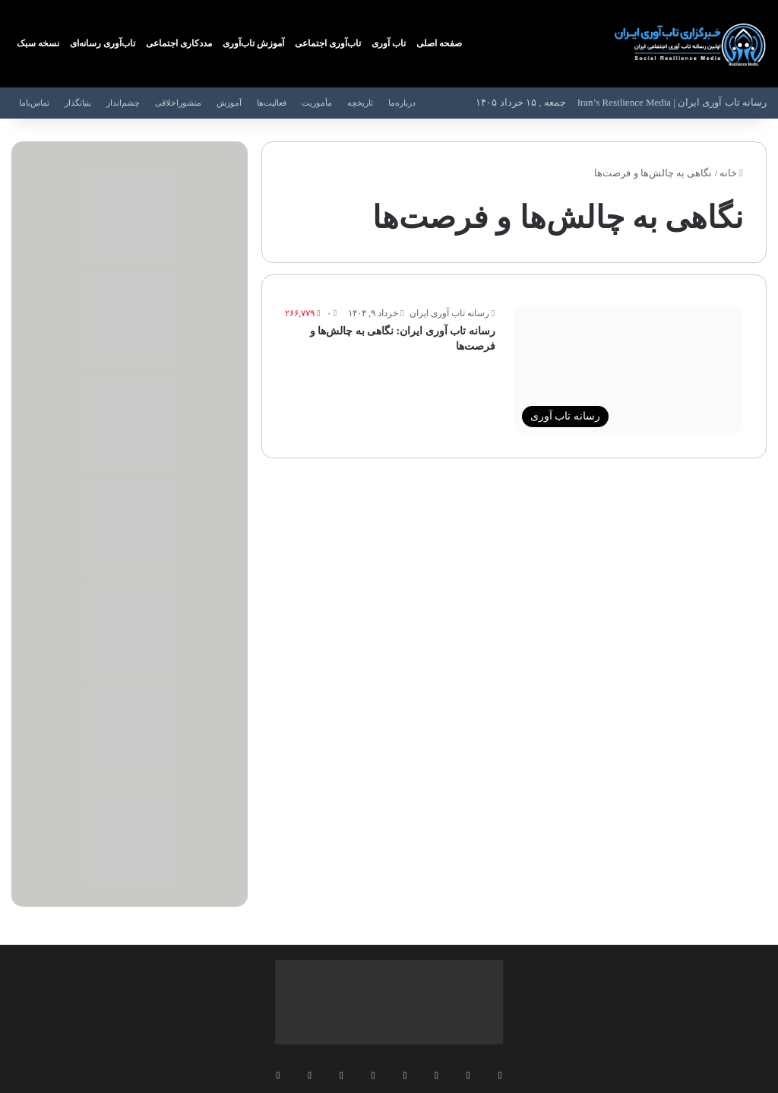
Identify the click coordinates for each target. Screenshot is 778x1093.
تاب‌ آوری (389, 43)
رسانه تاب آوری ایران (449, 313)
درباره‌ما (402, 102)
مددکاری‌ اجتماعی (179, 43)
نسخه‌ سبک (38, 43)
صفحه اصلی (439, 43)
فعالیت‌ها (271, 102)
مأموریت (317, 102)
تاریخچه (360, 102)
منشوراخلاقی (178, 102)
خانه (731, 173)
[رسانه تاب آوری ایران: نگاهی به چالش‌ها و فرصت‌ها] (628, 370)
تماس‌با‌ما (34, 102)
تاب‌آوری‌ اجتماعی (328, 43)
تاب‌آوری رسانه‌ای (102, 43)
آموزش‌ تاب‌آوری (253, 43)
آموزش (229, 102)
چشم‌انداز (123, 102)
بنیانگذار (78, 102)
